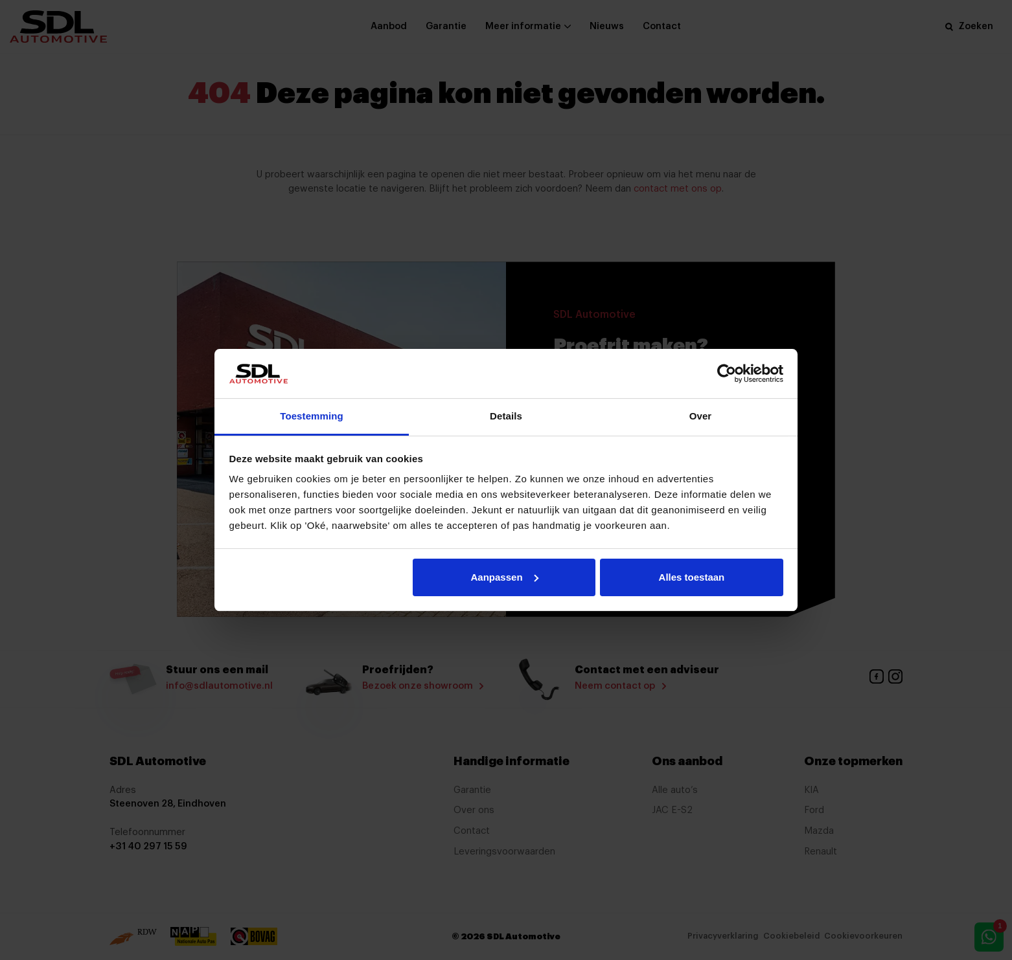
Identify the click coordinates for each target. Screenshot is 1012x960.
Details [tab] (506, 415)
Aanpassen (504, 577)
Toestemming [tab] (311, 415)
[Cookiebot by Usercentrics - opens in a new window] (726, 373)
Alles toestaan (692, 577)
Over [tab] (700, 415)
